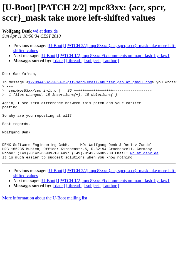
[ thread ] (74, 60)
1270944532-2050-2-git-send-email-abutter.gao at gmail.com (90, 84)
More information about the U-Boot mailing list (44, 215)
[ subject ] (93, 60)
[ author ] (111, 60)
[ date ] (59, 60)
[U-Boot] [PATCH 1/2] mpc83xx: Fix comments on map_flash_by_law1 (105, 55)
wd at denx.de (45, 31)
